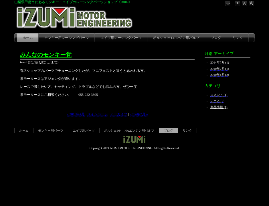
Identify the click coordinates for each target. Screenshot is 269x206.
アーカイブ (118, 114)
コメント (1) (219, 94)
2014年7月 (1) (219, 62)
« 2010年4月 (76, 114)
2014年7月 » (139, 114)
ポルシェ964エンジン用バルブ (176, 38)
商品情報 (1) (219, 107)
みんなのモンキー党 (46, 55)
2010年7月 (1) (219, 68)
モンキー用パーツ (50, 130)
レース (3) (217, 100)
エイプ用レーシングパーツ (121, 38)
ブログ (216, 38)
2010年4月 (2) (219, 74)
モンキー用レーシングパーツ (66, 38)
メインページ (97, 114)
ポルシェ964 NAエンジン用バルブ (129, 130)
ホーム (28, 38)
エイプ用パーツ (84, 130)
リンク (238, 38)
